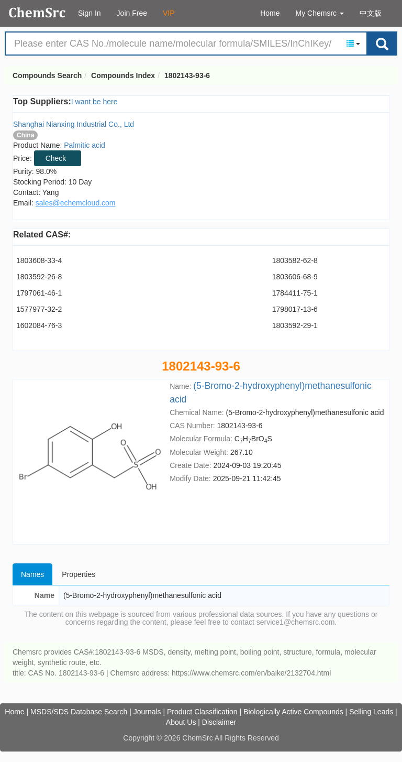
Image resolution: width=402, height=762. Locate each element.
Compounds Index (123, 75)
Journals (147, 711)
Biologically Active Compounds (293, 711)
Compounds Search (37, 12)
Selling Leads (371, 711)
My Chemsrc (320, 13)
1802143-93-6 (187, 75)
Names (32, 574)
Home (270, 13)
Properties (78, 574)
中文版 (371, 13)
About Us (181, 722)
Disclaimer (219, 722)
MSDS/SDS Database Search (78, 711)
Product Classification (202, 711)
